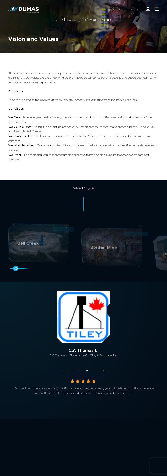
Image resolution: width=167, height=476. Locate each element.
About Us (70, 19)
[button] (67, 370)
